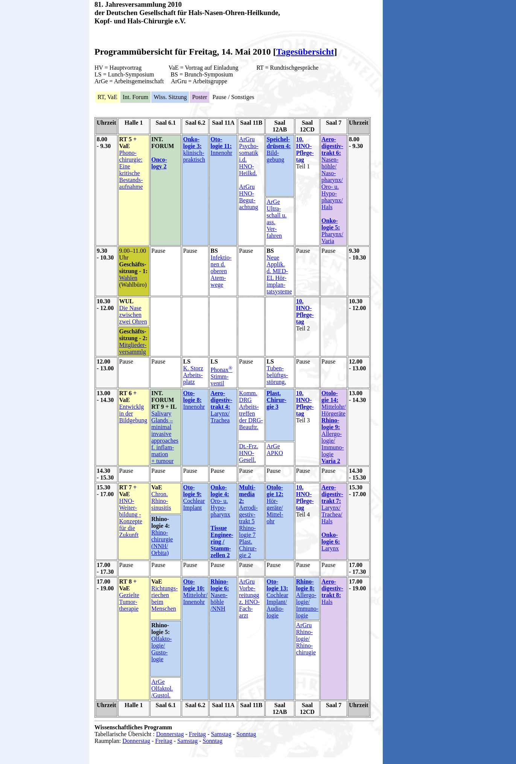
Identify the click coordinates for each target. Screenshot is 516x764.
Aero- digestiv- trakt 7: (332, 494)
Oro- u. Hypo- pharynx (220, 508)
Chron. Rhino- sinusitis (161, 501)
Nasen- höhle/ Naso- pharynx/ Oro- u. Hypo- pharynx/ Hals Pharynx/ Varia (332, 200)
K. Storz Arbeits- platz (193, 375)
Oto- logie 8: (192, 396)
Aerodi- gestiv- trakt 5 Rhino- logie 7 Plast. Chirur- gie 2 (248, 531)
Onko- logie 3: (192, 142)
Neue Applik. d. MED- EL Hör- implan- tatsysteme (279, 274)
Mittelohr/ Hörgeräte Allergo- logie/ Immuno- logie (333, 433)
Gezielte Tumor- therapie (129, 602)
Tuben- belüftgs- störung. (277, 375)
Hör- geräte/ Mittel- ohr (274, 511)
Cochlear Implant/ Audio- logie (277, 605)
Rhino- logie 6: (219, 584)
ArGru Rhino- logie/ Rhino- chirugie (306, 639)
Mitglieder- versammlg (133, 348)
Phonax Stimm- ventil (221, 377)
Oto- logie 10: (193, 584)
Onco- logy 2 (159, 163)
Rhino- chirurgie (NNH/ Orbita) (162, 542)
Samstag (221, 734)
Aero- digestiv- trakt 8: (332, 588)
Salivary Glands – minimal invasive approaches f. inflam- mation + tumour (164, 437)
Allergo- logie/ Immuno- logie (307, 598)
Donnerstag (170, 734)
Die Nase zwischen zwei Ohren (133, 315)
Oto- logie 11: (220, 142)
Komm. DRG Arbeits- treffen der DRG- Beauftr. (251, 410)
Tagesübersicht (305, 52)
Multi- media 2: (247, 494)
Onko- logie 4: (219, 490)
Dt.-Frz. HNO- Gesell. (248, 453)
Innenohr (221, 153)
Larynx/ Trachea (220, 416)
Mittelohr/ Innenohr (195, 598)
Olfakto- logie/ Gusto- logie (161, 649)
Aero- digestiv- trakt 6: (332, 146)
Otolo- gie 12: (274, 490)
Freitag (197, 734)
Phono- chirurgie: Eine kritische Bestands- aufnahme (131, 170)
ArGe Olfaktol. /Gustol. (162, 688)
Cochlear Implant (194, 504)
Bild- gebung (278, 149)
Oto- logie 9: (192, 490)
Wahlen (128, 278)
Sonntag (246, 734)
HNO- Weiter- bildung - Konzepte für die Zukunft (130, 518)
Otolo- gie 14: (329, 396)
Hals (326, 602)
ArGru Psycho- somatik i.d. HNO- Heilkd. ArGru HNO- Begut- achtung (249, 173)
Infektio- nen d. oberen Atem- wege (220, 271)
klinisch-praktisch (194, 156)
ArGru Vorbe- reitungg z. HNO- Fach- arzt (249, 598)
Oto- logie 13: (277, 584)
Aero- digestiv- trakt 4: (221, 400)
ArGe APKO (274, 449)
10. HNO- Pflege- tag (305, 149)
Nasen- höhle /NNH (218, 602)
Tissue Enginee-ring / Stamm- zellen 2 (221, 541)
